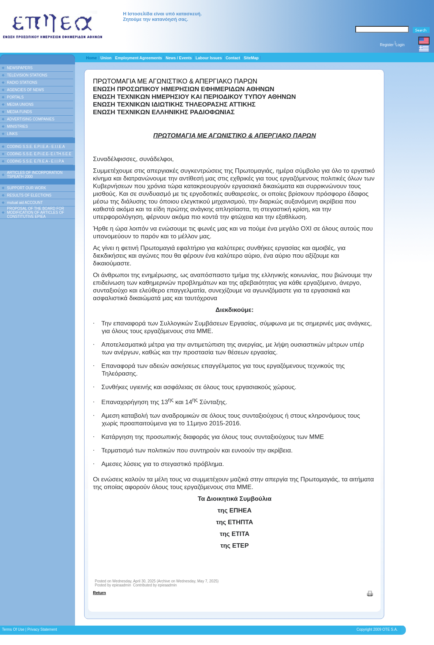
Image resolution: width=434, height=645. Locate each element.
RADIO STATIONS (22, 83)
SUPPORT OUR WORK (26, 188)
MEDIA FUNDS (19, 112)
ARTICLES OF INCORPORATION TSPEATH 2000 (35, 175)
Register (386, 45)
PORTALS (15, 97)
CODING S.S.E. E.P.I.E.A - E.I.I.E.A (36, 147)
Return (99, 592)
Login (400, 45)
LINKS (12, 134)
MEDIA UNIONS (20, 104)
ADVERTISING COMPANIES (31, 119)
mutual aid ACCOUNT (25, 203)
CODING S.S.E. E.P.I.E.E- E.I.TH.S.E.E (39, 154)
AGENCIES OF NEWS (25, 90)
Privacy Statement (42, 629)
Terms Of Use (13, 629)
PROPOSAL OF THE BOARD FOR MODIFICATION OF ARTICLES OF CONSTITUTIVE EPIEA (35, 212)
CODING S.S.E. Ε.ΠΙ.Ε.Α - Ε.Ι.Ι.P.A (35, 161)
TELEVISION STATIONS (27, 75)
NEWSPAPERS (20, 68)
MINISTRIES (17, 126)
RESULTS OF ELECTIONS (29, 195)
